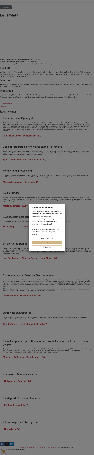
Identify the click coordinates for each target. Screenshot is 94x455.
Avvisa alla (47, 247)
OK (47, 242)
